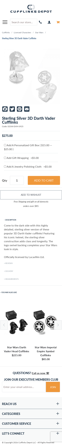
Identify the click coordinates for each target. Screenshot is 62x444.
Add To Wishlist (31, 194)
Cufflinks (6, 32)
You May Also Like (9, 292)
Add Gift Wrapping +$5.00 (21, 157)
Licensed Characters (22, 32)
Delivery (9, 271)
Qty (4, 180)
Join (53, 387)
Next (58, 325)
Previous (4, 325)
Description (10, 220)
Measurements (12, 279)
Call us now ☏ (40, 373)
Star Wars (39, 32)
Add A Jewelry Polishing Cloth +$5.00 (28, 166)
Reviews (9, 263)
